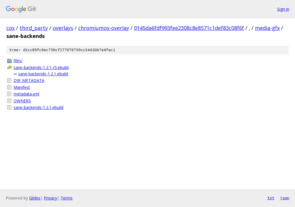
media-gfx (267, 27)
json (284, 197)
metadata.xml (26, 94)
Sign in (283, 9)
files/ (18, 60)
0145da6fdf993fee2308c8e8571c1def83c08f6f (189, 27)
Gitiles (34, 198)
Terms (66, 198)
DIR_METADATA (29, 80)
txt (270, 197)
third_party (34, 27)
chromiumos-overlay (103, 27)
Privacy (50, 198)
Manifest (22, 87)
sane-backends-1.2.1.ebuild (43, 73)
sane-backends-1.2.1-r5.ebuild (41, 67)
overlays (63, 27)
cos (10, 27)
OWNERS (22, 100)
